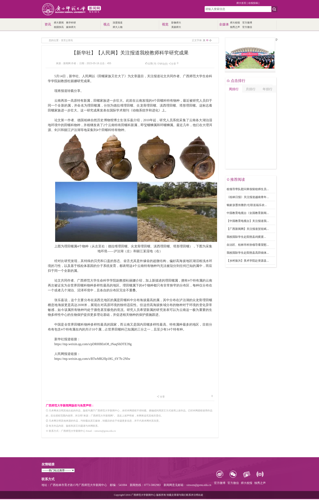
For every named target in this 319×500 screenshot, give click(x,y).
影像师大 (176, 22)
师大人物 (117, 27)
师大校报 (235, 22)
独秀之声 (235, 27)
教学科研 (71, 22)
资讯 (70, 40)
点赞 (149, 63)
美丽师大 (176, 27)
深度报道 (117, 22)
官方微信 (247, 27)
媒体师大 (71, 27)
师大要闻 (59, 22)
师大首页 (241, 3)
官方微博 (247, 22)
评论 (161, 63)
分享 (172, 63)
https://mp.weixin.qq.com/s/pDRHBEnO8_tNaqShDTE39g (93, 344)
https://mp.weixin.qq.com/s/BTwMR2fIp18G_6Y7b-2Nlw (92, 358)
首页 (63, 40)
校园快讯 (59, 27)
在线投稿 (253, 3)
